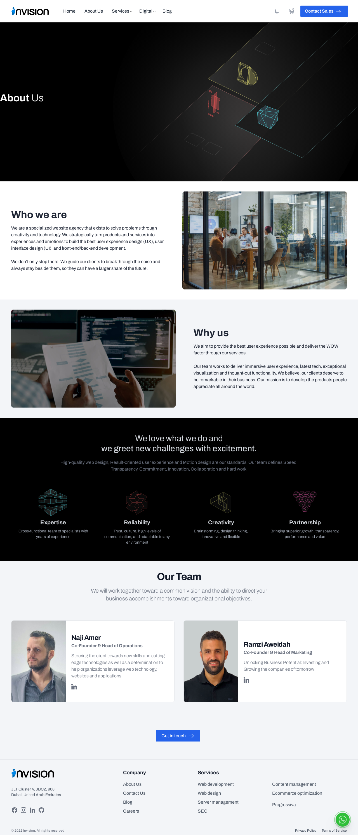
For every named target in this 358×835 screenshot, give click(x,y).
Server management (218, 802)
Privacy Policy (305, 830)
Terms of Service (334, 830)
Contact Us (134, 793)
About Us (93, 11)
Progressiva (284, 804)
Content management (294, 784)
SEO (203, 811)
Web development (216, 784)
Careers (131, 811)
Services (120, 11)
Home (69, 11)
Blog (167, 11)
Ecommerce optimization (297, 793)
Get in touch (178, 736)
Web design (209, 793)
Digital (145, 11)
